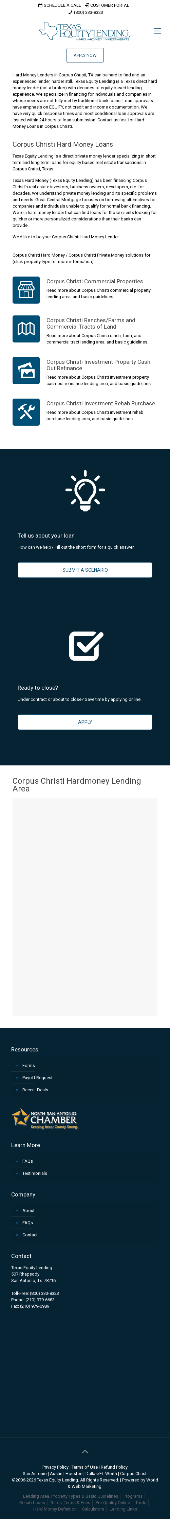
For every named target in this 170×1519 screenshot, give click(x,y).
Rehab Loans (32, 1502)
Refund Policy (114, 1467)
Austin (56, 1473)
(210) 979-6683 (40, 1299)
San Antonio (35, 1473)
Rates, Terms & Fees (70, 1502)
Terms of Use (85, 1467)
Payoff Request (37, 1077)
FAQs (27, 1161)
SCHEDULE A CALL (59, 5)
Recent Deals (35, 1089)
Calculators (93, 1509)
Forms (28, 1065)
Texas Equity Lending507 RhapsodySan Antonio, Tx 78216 (33, 1274)
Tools (140, 1502)
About (28, 1210)
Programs (133, 1496)
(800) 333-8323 (88, 12)
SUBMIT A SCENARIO (85, 570)
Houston (73, 1473)
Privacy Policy (55, 1467)
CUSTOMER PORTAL (106, 5)
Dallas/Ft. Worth (101, 1473)
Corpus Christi (134, 1473)
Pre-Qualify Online (113, 1502)
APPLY (85, 722)
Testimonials (34, 1173)
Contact (30, 1234)
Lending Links (123, 1509)
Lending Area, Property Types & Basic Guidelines (70, 1496)
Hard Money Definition (55, 1509)
